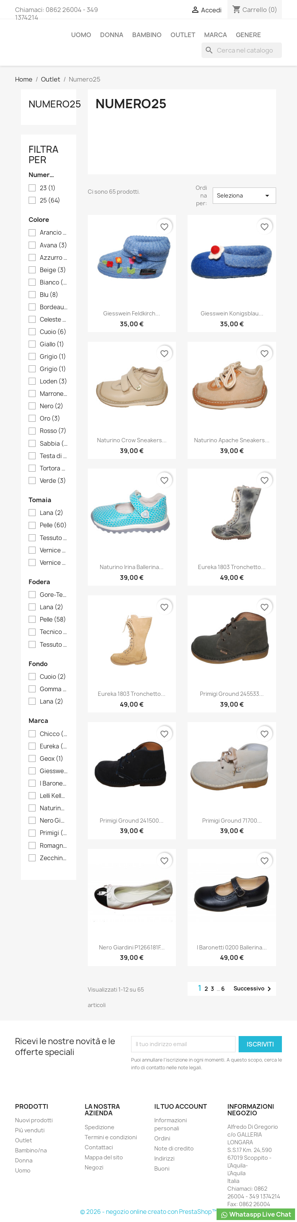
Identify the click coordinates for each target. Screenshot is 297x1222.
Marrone (54, 394)
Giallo (52, 344)
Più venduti (29, 1130)
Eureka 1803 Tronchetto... (232, 567)
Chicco (54, 734)
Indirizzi (164, 1158)
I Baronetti (54, 783)
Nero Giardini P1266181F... (132, 947)
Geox (51, 759)
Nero (51, 406)
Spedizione (99, 1127)
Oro (50, 419)
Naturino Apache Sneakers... (232, 440)
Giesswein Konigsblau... (232, 313)
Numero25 (55, 104)
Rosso (53, 431)
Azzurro (54, 258)
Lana (51, 513)
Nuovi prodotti (34, 1120)
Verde (53, 481)
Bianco (54, 282)
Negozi (94, 1167)
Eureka (54, 746)
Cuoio (53, 332)
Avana (53, 245)
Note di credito (174, 1148)
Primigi (54, 833)
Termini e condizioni (111, 1137)
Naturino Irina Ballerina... (132, 567)
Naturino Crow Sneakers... (132, 440)
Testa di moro (54, 456)
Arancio (54, 233)
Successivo (254, 989)
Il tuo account (180, 1106)
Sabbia (54, 444)
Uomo (81, 35)
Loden (53, 381)
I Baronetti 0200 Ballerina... (232, 947)
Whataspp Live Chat (255, 1214)
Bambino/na (31, 1150)
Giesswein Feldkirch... (131, 313)
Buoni (161, 1168)
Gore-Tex (54, 595)
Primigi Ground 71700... (232, 820)
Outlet (183, 35)
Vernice (54, 550)
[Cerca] (241, 50)
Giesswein (54, 771)
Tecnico (54, 632)
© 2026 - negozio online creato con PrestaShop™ (148, 1212)
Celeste (54, 320)
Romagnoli (54, 846)
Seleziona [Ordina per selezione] (244, 195)
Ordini (162, 1138)
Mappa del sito (104, 1157)
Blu (49, 295)
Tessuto (54, 645)
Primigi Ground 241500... (132, 820)
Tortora (54, 468)
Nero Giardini (54, 821)
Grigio (53, 357)
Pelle (53, 525)
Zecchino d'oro (54, 858)
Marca (215, 35)
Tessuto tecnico (54, 538)
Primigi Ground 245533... (232, 693)
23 (48, 188)
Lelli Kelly (54, 796)
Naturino (54, 808)
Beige (53, 270)
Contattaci (99, 1147)
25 (50, 201)
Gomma (54, 689)
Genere (248, 35)
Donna (111, 35)
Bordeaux (54, 307)
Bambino (147, 35)
